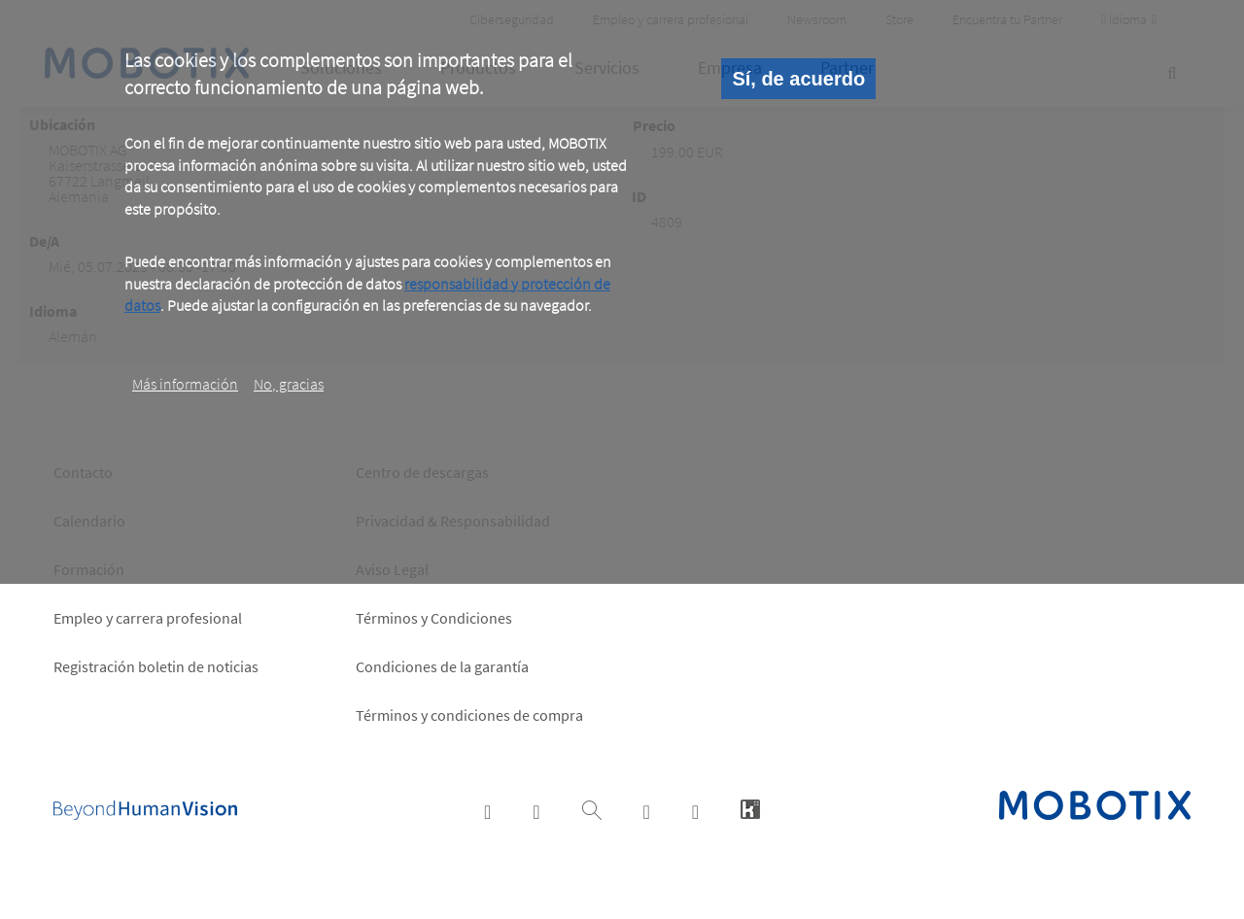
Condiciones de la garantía (442, 666)
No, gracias (289, 383)
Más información (185, 383)
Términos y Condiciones (434, 618)
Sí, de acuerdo (798, 78)
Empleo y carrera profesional (147, 618)
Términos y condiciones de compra (469, 715)
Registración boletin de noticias (156, 666)
